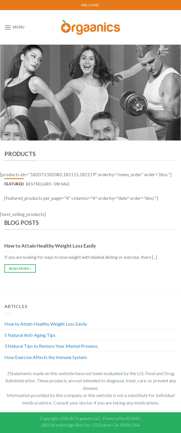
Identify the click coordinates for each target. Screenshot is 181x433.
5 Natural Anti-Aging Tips (30, 335)
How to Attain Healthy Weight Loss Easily (45, 323)
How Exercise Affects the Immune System (45, 357)
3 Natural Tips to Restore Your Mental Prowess (51, 346)
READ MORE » (20, 268)
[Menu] (14, 27)
